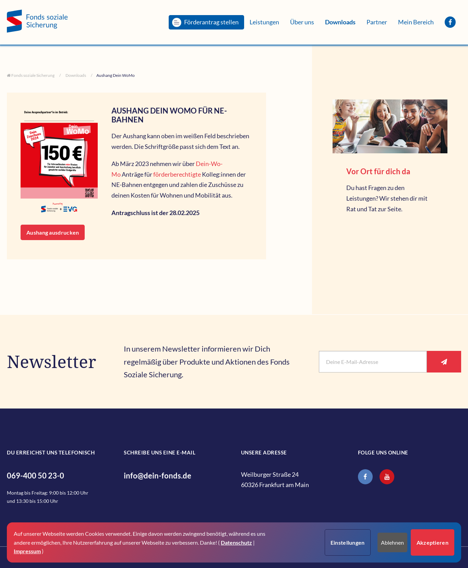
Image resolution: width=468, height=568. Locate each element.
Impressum (27, 551)
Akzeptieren (432, 542)
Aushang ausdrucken (52, 232)
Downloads (75, 75)
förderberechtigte (177, 174)
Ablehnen (392, 542)
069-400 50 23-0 (35, 475)
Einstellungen (348, 542)
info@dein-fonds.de (157, 475)
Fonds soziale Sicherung (33, 75)
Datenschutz (236, 542)
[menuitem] (206, 22)
